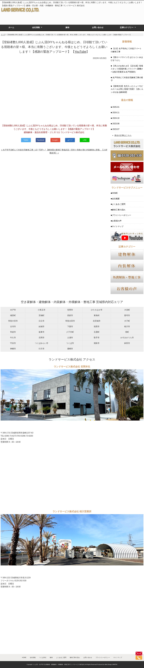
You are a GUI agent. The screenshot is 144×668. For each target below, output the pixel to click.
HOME (115, 193)
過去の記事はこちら (123, 135)
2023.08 (115, 124)
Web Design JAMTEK (111, 664)
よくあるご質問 (118, 204)
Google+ (55, 140)
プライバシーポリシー (121, 215)
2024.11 (115, 113)
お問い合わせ (97, 27)
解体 (67, 27)
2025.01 (115, 107)
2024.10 (115, 118)
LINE (85, 140)
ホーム (11, 27)
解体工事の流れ (118, 210)
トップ (3, 35)
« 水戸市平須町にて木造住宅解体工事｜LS (19, 150)
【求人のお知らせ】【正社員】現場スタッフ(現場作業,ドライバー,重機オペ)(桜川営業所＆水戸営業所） (127, 69)
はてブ (69, 140)
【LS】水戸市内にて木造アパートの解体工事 (126, 50)
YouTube (80, 51)
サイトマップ (117, 226)
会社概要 (116, 199)
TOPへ (42, 150)
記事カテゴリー (126, 27)
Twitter (25, 140)
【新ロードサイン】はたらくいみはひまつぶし (127, 58)
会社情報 (36, 27)
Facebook (40, 140)
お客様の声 (117, 221)
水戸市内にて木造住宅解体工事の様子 (127, 79)
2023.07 (115, 129)
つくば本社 (42, 657)
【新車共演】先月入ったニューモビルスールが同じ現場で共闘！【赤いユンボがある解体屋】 (127, 89)
